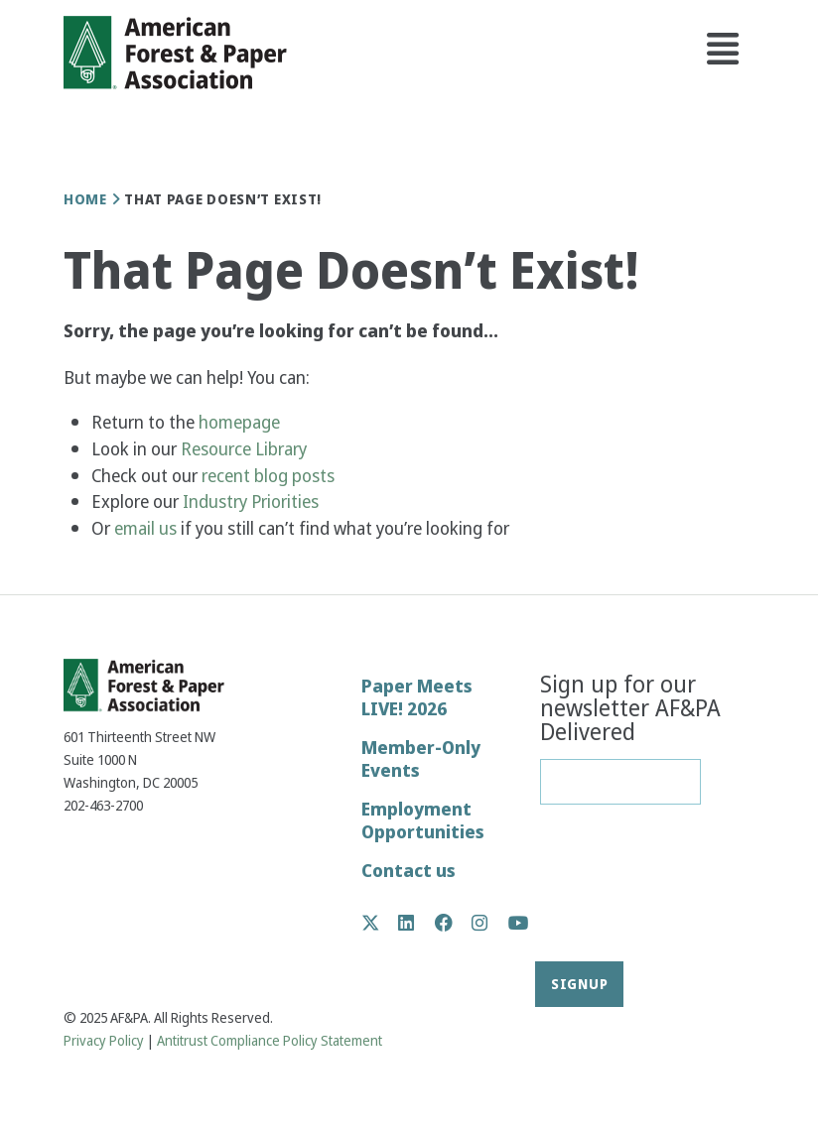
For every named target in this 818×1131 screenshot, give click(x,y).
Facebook (454, 923)
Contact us (408, 870)
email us (145, 528)
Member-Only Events (420, 759)
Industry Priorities (253, 501)
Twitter (380, 923)
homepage (239, 422)
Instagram (489, 923)
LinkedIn (416, 923)
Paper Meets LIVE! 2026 (417, 697)
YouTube (518, 924)
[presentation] (621, 889)
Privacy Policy (104, 1041)
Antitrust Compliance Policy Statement (269, 1041)
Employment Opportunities (422, 820)
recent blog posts (270, 475)
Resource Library (246, 449)
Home (85, 199)
